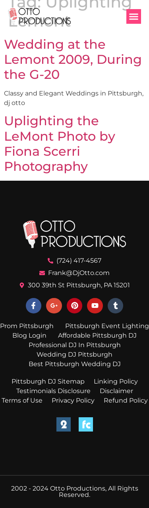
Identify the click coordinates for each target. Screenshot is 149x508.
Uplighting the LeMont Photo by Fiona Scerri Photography (59, 143)
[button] (133, 16)
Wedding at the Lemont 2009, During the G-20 (73, 59)
